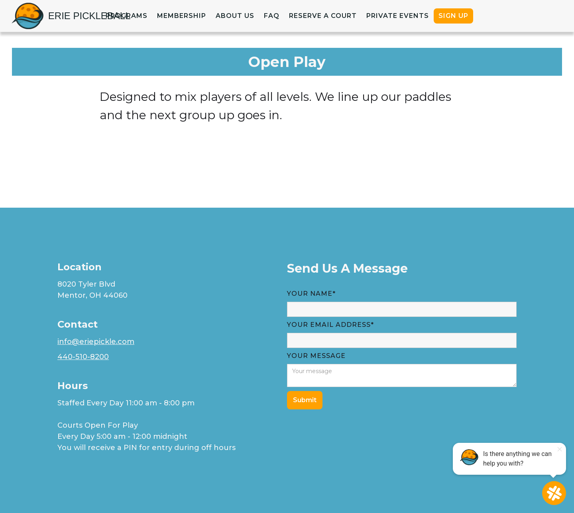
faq (271, 16)
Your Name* (311, 293)
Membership (181, 16)
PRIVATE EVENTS (397, 16)
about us (235, 16)
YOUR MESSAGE (316, 356)
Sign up (453, 16)
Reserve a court (323, 16)
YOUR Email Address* (330, 324)
